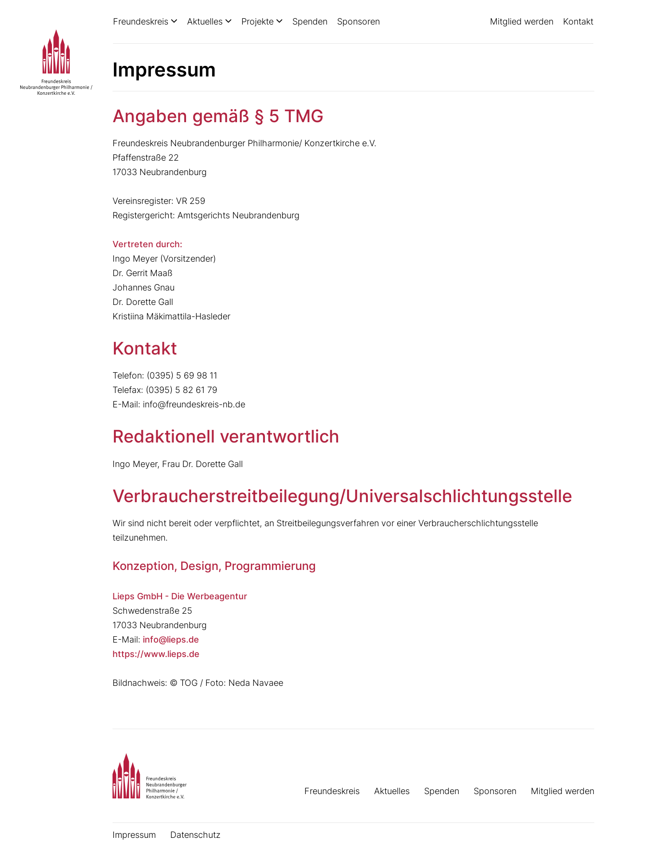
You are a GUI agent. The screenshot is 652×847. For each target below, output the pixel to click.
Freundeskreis (142, 21)
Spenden (309, 21)
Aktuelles (206, 21)
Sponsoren (358, 21)
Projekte (258, 21)
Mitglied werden (521, 21)
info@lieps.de (171, 639)
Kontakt (578, 21)
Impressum (134, 835)
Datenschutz (195, 835)
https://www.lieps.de (156, 654)
